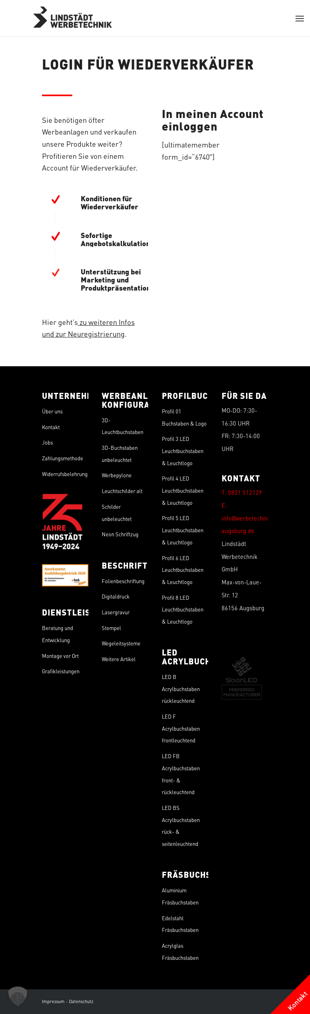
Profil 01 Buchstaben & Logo (184, 417)
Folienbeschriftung (123, 581)
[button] (18, 996)
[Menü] (299, 18)
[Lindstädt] (72, 18)
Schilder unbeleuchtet (117, 512)
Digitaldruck (116, 596)
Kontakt (51, 427)
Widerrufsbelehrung (65, 473)
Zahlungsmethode (62, 458)
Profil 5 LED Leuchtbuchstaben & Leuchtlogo (182, 529)
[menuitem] (299, 18)
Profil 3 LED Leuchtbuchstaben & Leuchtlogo (182, 450)
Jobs (47, 442)
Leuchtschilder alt (122, 490)
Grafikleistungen (61, 671)
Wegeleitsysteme (121, 643)
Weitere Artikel (119, 659)
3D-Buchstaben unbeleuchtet (120, 453)
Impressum (53, 1001)
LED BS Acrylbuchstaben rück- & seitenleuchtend (181, 825)
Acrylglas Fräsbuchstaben (180, 951)
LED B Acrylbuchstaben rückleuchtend (181, 688)
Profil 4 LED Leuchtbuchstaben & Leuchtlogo (182, 490)
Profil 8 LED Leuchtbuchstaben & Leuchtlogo (182, 609)
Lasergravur (116, 612)
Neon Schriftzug (120, 534)
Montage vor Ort (60, 655)
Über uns (52, 411)
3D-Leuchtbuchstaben (122, 426)
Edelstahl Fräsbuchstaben (180, 924)
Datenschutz (81, 1001)
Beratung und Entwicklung (57, 633)
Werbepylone (117, 475)
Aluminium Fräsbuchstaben (180, 896)
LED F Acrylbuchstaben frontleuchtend (181, 728)
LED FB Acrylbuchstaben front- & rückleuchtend (181, 774)
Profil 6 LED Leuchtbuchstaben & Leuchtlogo (182, 569)
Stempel (111, 627)
